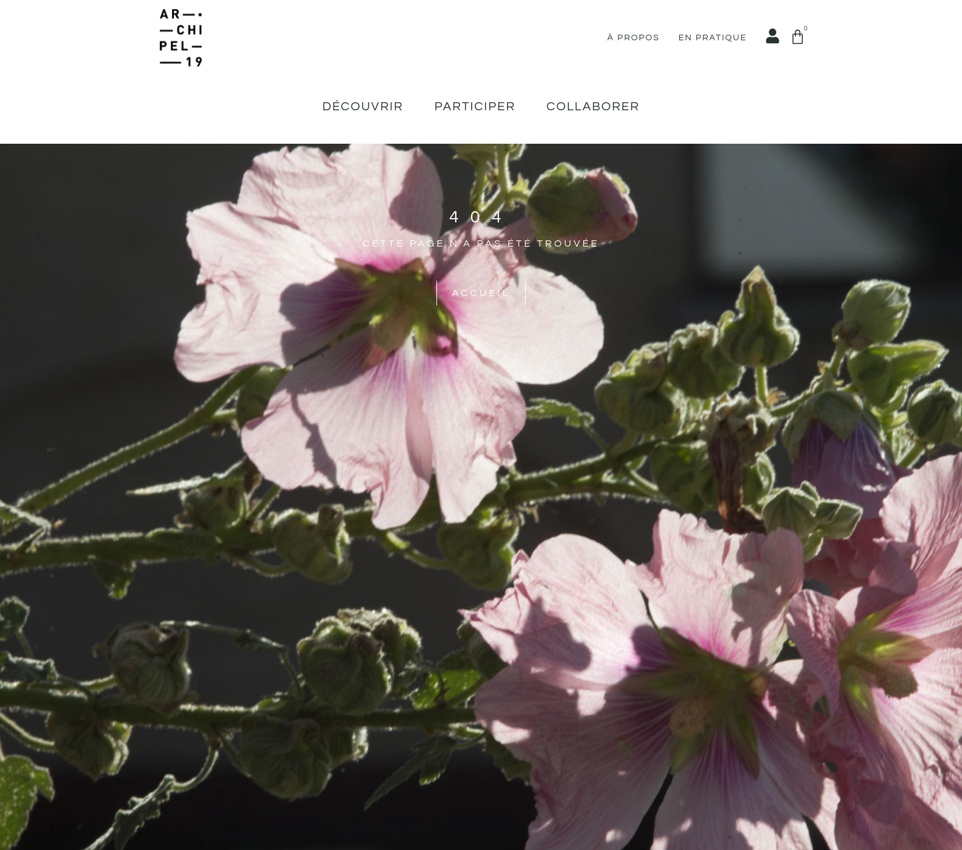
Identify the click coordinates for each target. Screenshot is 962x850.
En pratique (712, 37)
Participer (475, 106)
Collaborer (593, 106)
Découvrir (363, 106)
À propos (633, 37)
